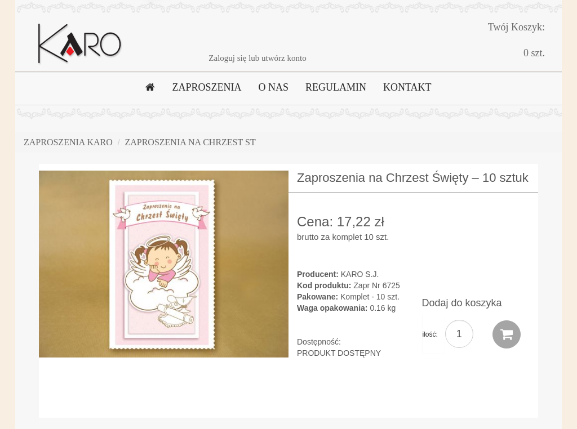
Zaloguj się (227, 57)
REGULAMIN (335, 87)
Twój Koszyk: (516, 27)
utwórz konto (284, 57)
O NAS (273, 87)
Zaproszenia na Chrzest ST (190, 142)
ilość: (430, 334)
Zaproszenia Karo (68, 142)
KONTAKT (407, 87)
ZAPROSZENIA (206, 87)
